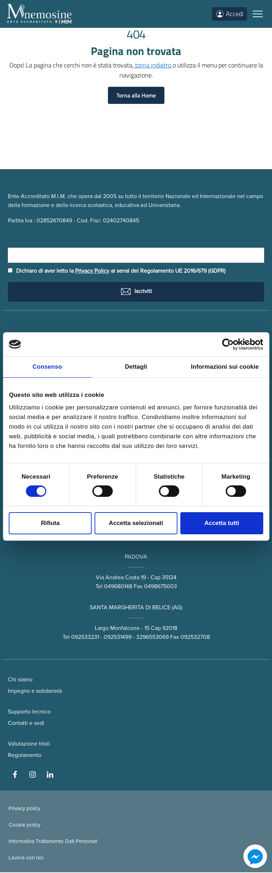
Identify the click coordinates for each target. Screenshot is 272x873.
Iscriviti (136, 292)
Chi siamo (20, 680)
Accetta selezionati (136, 523)
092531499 (118, 637)
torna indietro (153, 65)
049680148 (118, 587)
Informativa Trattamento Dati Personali (53, 842)
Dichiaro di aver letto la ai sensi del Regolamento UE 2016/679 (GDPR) (117, 271)
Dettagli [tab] (136, 366)
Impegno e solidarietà (35, 691)
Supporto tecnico (29, 712)
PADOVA (136, 557)
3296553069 (152, 637)
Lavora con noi (26, 858)
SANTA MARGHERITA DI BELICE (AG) (136, 608)
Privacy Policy (92, 271)
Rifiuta (50, 523)
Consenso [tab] (47, 366)
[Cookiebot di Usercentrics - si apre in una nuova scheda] (232, 344)
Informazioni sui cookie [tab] (225, 366)
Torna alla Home (136, 95)
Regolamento (24, 756)
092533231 (85, 637)
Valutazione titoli (29, 744)
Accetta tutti (221, 523)
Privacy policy (24, 809)
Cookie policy (24, 825)
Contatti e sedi (26, 723)
